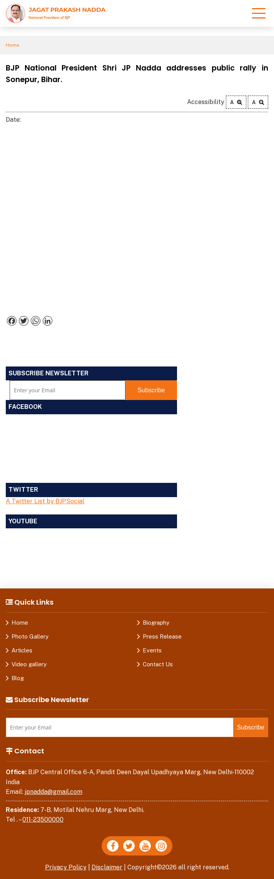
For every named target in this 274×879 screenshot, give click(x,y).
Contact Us (158, 664)
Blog (18, 678)
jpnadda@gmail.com (53, 791)
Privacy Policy (66, 867)
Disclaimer (107, 867)
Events (152, 650)
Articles (22, 650)
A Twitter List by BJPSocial (45, 501)
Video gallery (29, 664)
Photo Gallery (30, 636)
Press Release (162, 636)
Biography (156, 622)
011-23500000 (42, 819)
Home (12, 45)
